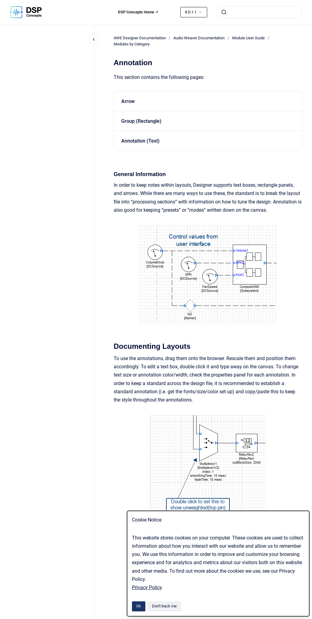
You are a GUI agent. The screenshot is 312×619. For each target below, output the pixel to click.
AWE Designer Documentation (140, 38)
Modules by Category (132, 44)
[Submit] (224, 12)
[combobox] (259, 12)
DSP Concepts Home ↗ (138, 12)
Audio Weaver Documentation (199, 38)
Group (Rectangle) (141, 121)
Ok (138, 606)
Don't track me (164, 606)
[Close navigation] (94, 39)
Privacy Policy (147, 587)
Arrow (128, 101)
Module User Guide (248, 38)
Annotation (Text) (140, 141)
